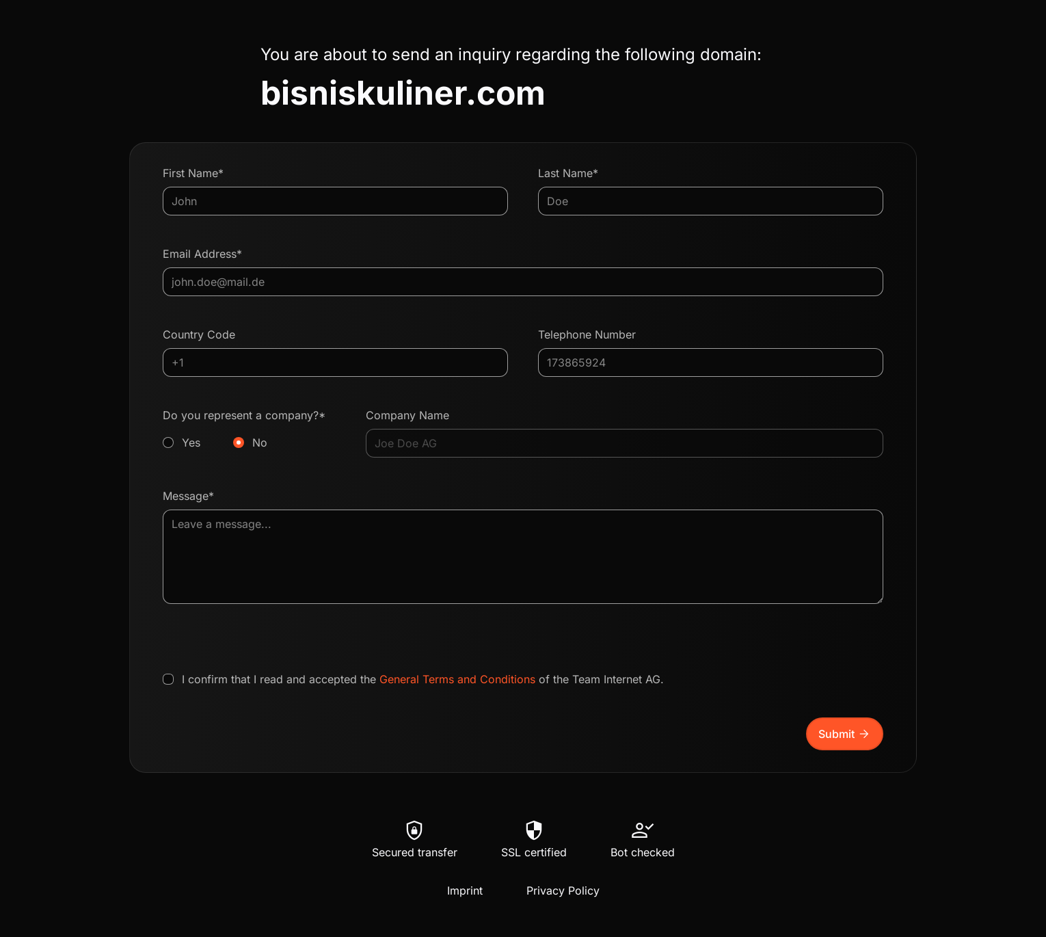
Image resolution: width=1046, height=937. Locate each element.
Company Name (407, 415)
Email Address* (202, 254)
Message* (188, 496)
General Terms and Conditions (457, 679)
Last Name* (568, 173)
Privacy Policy (563, 890)
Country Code (199, 334)
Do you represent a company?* (249, 429)
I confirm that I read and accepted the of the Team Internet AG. (423, 679)
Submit (844, 733)
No (259, 442)
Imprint (465, 890)
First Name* (193, 173)
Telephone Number (587, 334)
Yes (191, 442)
